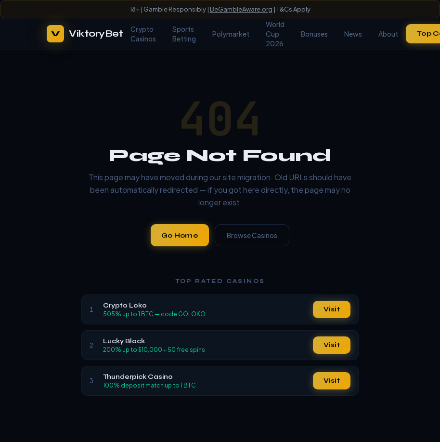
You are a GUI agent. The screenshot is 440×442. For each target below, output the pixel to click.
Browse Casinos (252, 235)
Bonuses (314, 33)
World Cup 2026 (275, 34)
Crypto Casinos (143, 34)
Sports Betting (184, 34)
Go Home (179, 235)
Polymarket (230, 33)
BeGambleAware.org (241, 9)
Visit (332, 309)
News (353, 33)
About (388, 33)
